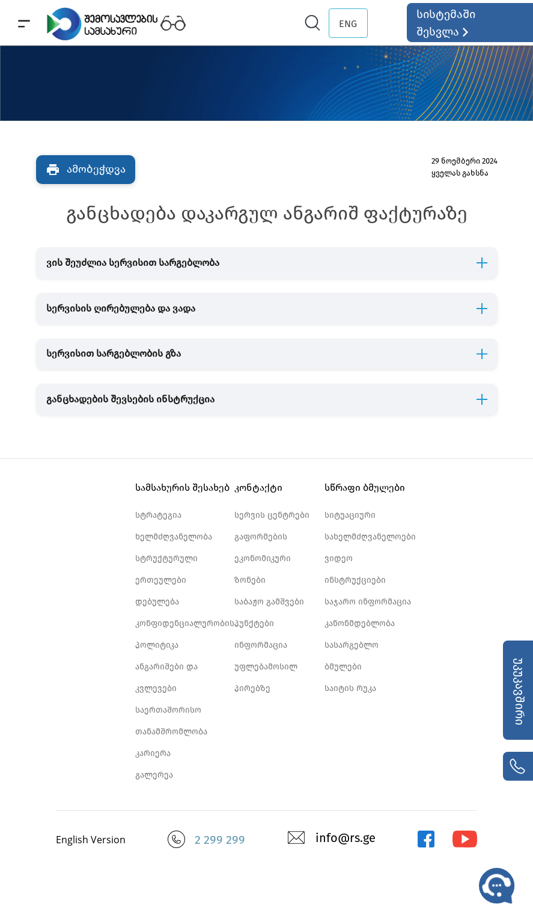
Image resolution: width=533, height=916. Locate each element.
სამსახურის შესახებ (182, 487)
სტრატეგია (158, 515)
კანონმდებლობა (359, 623)
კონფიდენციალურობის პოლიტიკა (184, 634)
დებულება (157, 602)
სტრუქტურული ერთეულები (166, 569)
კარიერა (153, 753)
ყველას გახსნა (460, 172)
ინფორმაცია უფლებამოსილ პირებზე (265, 666)
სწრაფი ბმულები (364, 487)
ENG (348, 23)
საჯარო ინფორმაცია (367, 602)
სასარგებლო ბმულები (351, 656)
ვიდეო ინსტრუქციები (355, 569)
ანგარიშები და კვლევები (166, 677)
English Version (91, 839)
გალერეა (154, 775)
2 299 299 (220, 840)
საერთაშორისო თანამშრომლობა (171, 721)
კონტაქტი (258, 487)
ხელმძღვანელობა (173, 537)
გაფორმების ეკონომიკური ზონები (262, 558)
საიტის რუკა (350, 688)
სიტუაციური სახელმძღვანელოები (370, 526)
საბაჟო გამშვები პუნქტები (269, 613)
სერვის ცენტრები (271, 515)
